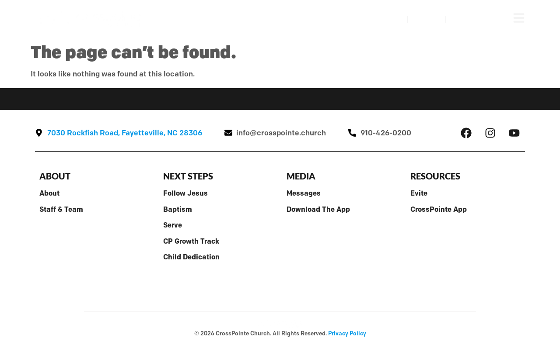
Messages (304, 193)
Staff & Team (61, 209)
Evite (418, 193)
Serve (172, 225)
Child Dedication (191, 256)
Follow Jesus (185, 193)
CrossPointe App (438, 209)
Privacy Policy (347, 333)
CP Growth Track (191, 241)
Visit (427, 19)
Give (464, 19)
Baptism (177, 209)
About (49, 193)
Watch (384, 19)
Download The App (318, 209)
